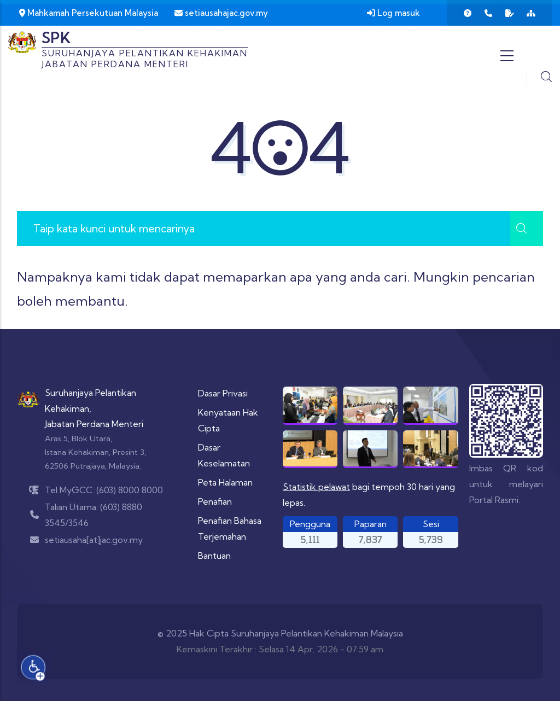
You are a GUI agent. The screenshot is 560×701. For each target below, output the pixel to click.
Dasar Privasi (223, 393)
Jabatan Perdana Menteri (94, 423)
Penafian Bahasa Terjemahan (229, 528)
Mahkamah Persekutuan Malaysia (88, 13)
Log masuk (393, 13)
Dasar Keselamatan (224, 455)
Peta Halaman (225, 482)
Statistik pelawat (316, 486)
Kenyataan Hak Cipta (228, 420)
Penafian (215, 501)
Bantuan (214, 555)
